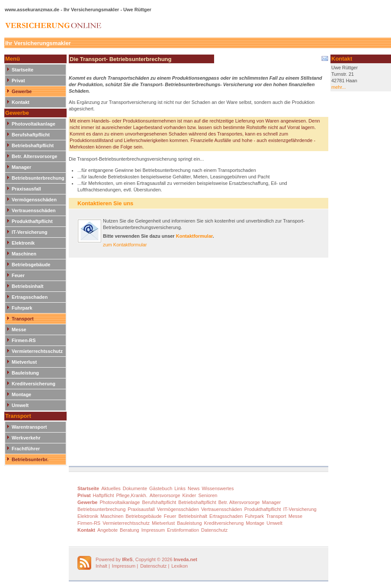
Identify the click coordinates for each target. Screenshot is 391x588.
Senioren (207, 495)
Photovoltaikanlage (33, 123)
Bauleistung (25, 372)
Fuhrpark (22, 307)
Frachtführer (26, 448)
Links (180, 488)
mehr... (338, 87)
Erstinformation (183, 530)
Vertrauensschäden (34, 210)
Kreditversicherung (33, 383)
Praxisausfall (26, 188)
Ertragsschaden (30, 297)
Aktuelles (111, 488)
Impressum (153, 530)
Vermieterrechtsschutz (37, 351)
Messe (19, 329)
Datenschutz (214, 530)
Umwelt (20, 405)
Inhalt (101, 566)
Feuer (18, 275)
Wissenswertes (218, 488)
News (194, 488)
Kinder (189, 495)
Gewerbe (22, 91)
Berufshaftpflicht (31, 134)
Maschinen (24, 253)
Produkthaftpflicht (32, 221)
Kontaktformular (194, 236)
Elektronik (23, 243)
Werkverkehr (26, 437)
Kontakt (20, 102)
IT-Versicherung (30, 232)
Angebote (107, 530)
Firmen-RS (24, 340)
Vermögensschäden (34, 199)
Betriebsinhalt (27, 286)
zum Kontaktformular (125, 244)
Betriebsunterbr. (30, 459)
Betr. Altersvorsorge (34, 156)
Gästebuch (160, 488)
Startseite (22, 69)
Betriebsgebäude (31, 264)
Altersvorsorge (165, 495)
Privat (18, 80)
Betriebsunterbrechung (38, 178)
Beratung (129, 530)
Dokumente (135, 488)
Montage (21, 394)
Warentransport (29, 427)
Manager (21, 167)
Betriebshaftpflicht (33, 145)
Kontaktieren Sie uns (105, 203)
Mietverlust (24, 362)
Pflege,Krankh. (131, 495)
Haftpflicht (103, 495)
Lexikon (179, 566)
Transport (23, 318)
